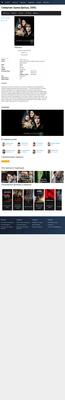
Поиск (46, 2)
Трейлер (4, 20)
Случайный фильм (5, 224)
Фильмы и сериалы (37, 227)
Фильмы (15, 2)
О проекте (50, 224)
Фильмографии (36, 224)
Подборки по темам (37, 222)
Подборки (31, 2)
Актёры (39, 2)
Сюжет (21, 13)
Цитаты (36, 13)
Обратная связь (53, 222)
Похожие (6, 13)
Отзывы (28, 13)
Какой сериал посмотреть (23, 222)
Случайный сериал (21, 224)
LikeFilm (7, 2)
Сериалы (23, 2)
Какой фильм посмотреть (7, 222)
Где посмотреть (5, 18)
